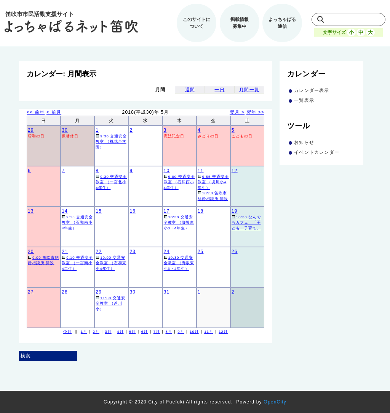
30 (65, 130)
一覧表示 (304, 100)
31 (167, 292)
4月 (120, 331)
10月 (194, 331)
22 (99, 251)
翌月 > (237, 112)
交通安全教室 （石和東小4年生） (111, 263)
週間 (190, 89)
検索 (25, 355)
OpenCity (275, 402)
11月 (208, 331)
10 (167, 170)
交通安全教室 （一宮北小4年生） (111, 182)
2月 (96, 331)
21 (65, 251)
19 (235, 211)
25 (201, 251)
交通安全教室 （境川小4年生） (213, 182)
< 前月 (53, 112)
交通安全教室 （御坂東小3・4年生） (179, 222)
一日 (219, 89)
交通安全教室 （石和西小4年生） (179, 182)
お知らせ (304, 142)
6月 (144, 331)
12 (235, 170)
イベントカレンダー (316, 152)
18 (201, 211)
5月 (132, 331)
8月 (168, 331)
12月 (223, 331)
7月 (156, 331)
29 (31, 130)
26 (235, 251)
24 (167, 251)
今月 (67, 331)
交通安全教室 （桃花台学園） (111, 141)
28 (65, 292)
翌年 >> (255, 112)
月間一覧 (249, 89)
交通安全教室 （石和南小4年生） (77, 222)
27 (31, 292)
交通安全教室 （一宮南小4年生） (77, 263)
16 (132, 211)
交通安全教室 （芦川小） (110, 303)
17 (167, 211)
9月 (180, 331)
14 (65, 211)
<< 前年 (36, 112)
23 (132, 251)
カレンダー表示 (311, 90)
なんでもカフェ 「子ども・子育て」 (246, 222)
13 (31, 211)
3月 (108, 331)
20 (31, 251)
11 (201, 170)
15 (99, 211)
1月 (84, 331)
